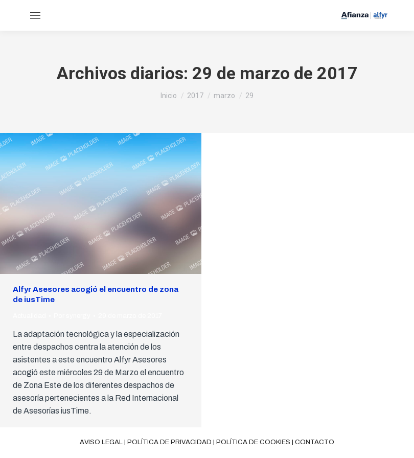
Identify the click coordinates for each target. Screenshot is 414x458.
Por (72, 315)
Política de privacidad (169, 442)
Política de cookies (253, 442)
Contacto (314, 442)
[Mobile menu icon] (35, 15)
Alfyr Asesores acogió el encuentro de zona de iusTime (95, 294)
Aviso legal (101, 442)
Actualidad (29, 315)
